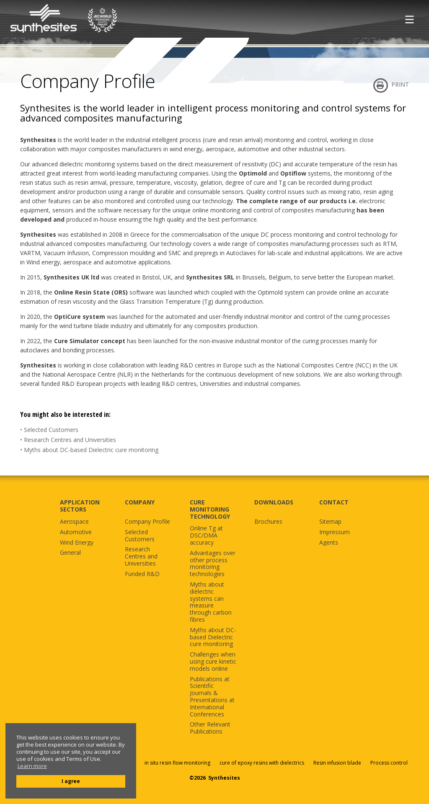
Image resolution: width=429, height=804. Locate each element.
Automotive (76, 532)
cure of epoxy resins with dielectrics (262, 762)
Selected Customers (51, 430)
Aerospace (74, 521)
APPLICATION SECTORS (80, 505)
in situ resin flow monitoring (177, 762)
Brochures (268, 521)
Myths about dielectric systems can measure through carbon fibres (211, 602)
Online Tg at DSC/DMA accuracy (206, 535)
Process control (389, 762)
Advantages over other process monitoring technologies (212, 564)
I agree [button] (71, 781)
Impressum (334, 532)
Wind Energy (76, 542)
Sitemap (330, 521)
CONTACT (334, 502)
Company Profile (147, 521)
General (70, 552)
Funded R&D (142, 574)
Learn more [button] (32, 766)
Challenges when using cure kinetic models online (213, 661)
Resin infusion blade (337, 762)
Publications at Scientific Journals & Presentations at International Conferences (212, 697)
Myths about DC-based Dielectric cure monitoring (91, 450)
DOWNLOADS (273, 502)
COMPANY (140, 502)
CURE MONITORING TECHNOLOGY (210, 509)
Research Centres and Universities (70, 440)
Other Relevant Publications (210, 728)
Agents (328, 542)
